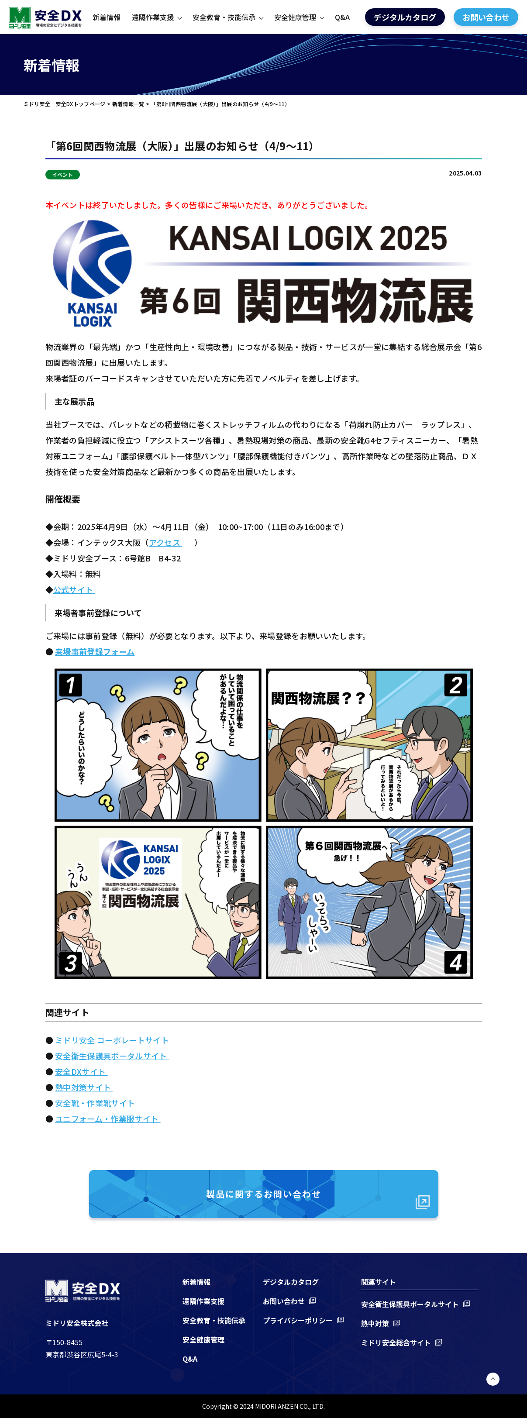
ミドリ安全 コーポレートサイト (113, 1040)
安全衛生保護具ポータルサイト (112, 1055)
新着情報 (107, 17)
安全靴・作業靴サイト (96, 1102)
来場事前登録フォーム (94, 651)
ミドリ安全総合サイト (396, 1342)
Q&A (342, 17)
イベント (62, 174)
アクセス (166, 542)
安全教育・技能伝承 (224, 17)
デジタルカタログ (405, 17)
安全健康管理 (295, 17)
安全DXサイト (81, 1071)
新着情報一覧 (128, 103)
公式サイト (74, 589)
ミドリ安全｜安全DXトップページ (65, 103)
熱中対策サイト (84, 1087)
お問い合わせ (486, 17)
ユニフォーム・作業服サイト (107, 1118)
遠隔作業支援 (153, 17)
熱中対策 (375, 1323)
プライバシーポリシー (298, 1320)
